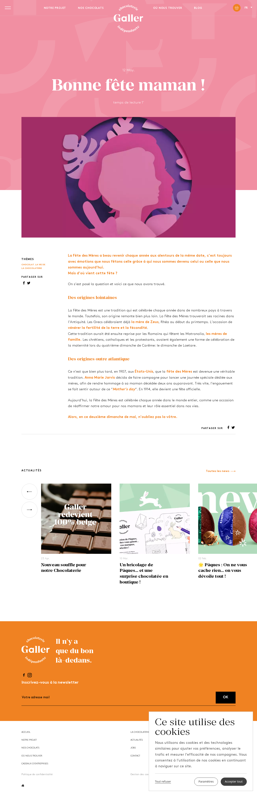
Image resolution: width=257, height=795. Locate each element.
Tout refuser (163, 782)
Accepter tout (234, 782)
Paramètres (206, 782)
